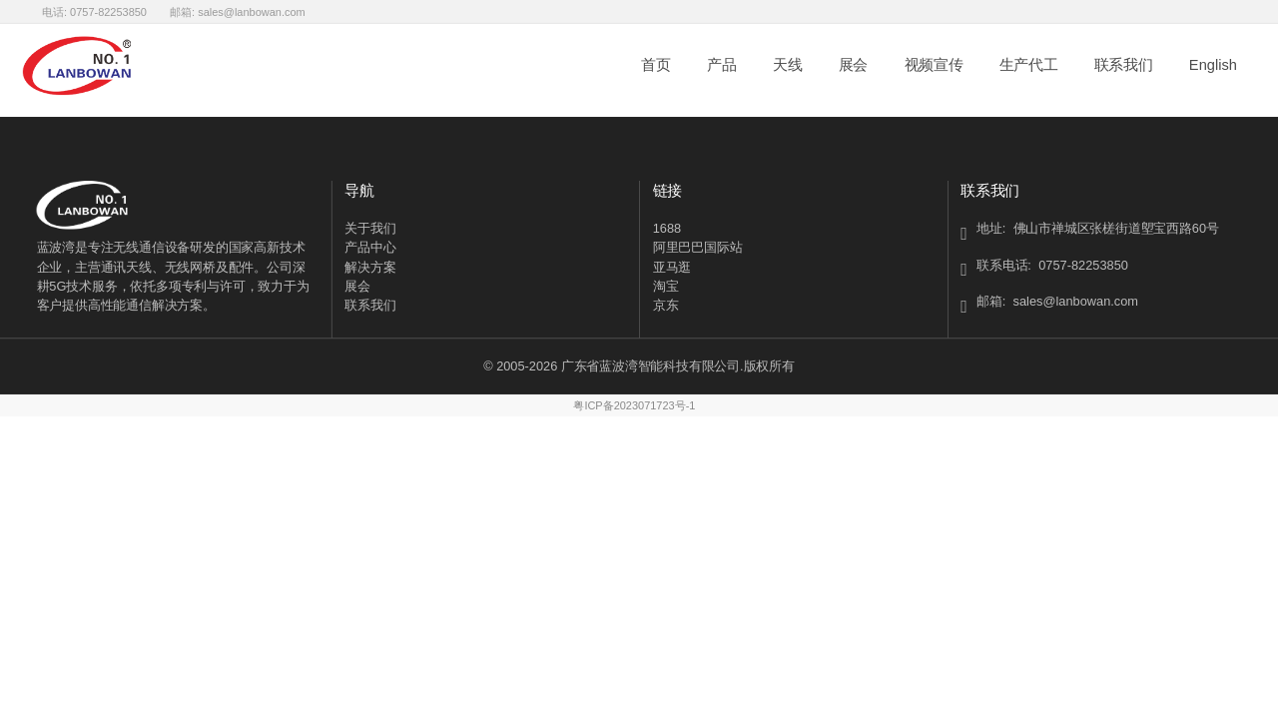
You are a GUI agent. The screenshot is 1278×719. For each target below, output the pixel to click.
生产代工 (1028, 65)
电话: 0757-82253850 (94, 11)
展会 (853, 65)
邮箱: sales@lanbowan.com (238, 11)
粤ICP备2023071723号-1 (634, 405)
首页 (655, 65)
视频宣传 (934, 65)
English (1213, 65)
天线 (787, 65)
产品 (721, 65)
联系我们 (1123, 65)
